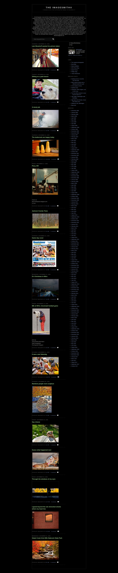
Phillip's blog (74, 71)
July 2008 (73, 168)
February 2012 (74, 248)
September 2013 (75, 284)
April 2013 (73, 274)
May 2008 (73, 164)
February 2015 (74, 315)
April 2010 (73, 207)
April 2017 (73, 360)
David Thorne (74, 69)
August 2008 (74, 170)
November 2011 (75, 243)
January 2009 (74, 179)
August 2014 (74, 304)
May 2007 (73, 142)
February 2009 (74, 181)
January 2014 (74, 291)
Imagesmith (79, 49)
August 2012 (74, 259)
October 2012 (74, 263)
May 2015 (73, 321)
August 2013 (74, 282)
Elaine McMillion (75, 66)
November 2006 (75, 131)
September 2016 (75, 349)
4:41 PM (48, 102)
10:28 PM (48, 377)
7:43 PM (48, 299)
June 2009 (73, 189)
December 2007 (75, 155)
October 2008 (74, 174)
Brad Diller (73, 64)
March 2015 (74, 317)
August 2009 (74, 192)
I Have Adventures (75, 73)
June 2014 (73, 300)
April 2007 (73, 140)
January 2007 (74, 134)
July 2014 (73, 302)
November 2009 (75, 198)
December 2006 (75, 133)
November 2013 (75, 287)
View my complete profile (75, 55)
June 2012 (73, 256)
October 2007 (74, 151)
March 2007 (74, 138)
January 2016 (74, 336)
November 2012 (75, 265)
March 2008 (74, 161)
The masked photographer (77, 62)
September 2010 (75, 217)
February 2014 (74, 293)
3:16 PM (48, 472)
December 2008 (75, 177)
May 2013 (73, 276)
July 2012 (73, 258)
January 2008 (74, 157)
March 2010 (74, 205)
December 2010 (75, 222)
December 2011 (75, 244)
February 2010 (74, 203)
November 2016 (75, 353)
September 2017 (75, 364)
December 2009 (75, 200)
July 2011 (73, 235)
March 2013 (74, 272)
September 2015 (75, 328)
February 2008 (74, 159)
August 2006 (74, 125)
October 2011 (74, 241)
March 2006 (74, 116)
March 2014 (74, 295)
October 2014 (74, 308)
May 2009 (73, 187)
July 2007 (73, 146)
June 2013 (73, 278)
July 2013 (73, 280)
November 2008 (75, 175)
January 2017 (74, 356)
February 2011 (74, 226)
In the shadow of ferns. (76, 85)
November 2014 (75, 310)
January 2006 (74, 112)
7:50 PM (48, 269)
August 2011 (74, 237)
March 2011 (74, 228)
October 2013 (74, 286)
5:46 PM (48, 347)
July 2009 (73, 190)
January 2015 (74, 313)
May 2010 (73, 209)
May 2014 (73, 299)
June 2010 (73, 211)
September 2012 (75, 261)
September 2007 (75, 149)
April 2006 (73, 118)
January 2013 (74, 269)
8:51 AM (47, 562)
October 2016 (74, 351)
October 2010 (74, 218)
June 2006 (73, 121)
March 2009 (74, 183)
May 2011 (73, 231)
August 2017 (74, 362)
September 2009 (75, 194)
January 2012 (74, 246)
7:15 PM (48, 415)
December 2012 (75, 267)
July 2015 (73, 325)
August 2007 (74, 148)
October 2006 (74, 129)
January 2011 (74, 224)
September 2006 (75, 127)
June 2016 (73, 345)
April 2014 (73, 297)
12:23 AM (48, 531)
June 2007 (73, 144)
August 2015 (74, 327)
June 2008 (73, 166)
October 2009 (74, 196)
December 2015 (75, 334)
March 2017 (74, 358)
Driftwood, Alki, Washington (77, 103)
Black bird (73, 105)
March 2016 (74, 340)
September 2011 (75, 239)
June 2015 (73, 323)
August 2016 (74, 347)
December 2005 (75, 110)
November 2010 (75, 220)
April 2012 (73, 252)
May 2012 (73, 254)
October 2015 (74, 330)
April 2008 (73, 162)
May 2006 (73, 120)
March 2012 (74, 250)
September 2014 (75, 306)
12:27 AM (48, 501)
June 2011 (73, 233)
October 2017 (74, 366)
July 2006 (73, 123)
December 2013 (75, 289)
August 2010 (74, 215)
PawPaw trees (74, 87)
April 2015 (73, 319)
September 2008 (75, 172)
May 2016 (73, 343)
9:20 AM (47, 231)
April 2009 (73, 185)
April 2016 (73, 341)
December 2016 (75, 354)
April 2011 (73, 230)
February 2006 (74, 114)
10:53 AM (48, 159)
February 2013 (74, 271)
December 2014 (75, 312)
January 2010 (74, 202)
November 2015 (75, 332)
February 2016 (74, 338)
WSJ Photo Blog (75, 68)
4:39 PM (48, 130)
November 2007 (75, 153)
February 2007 (74, 136)
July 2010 (73, 213)
